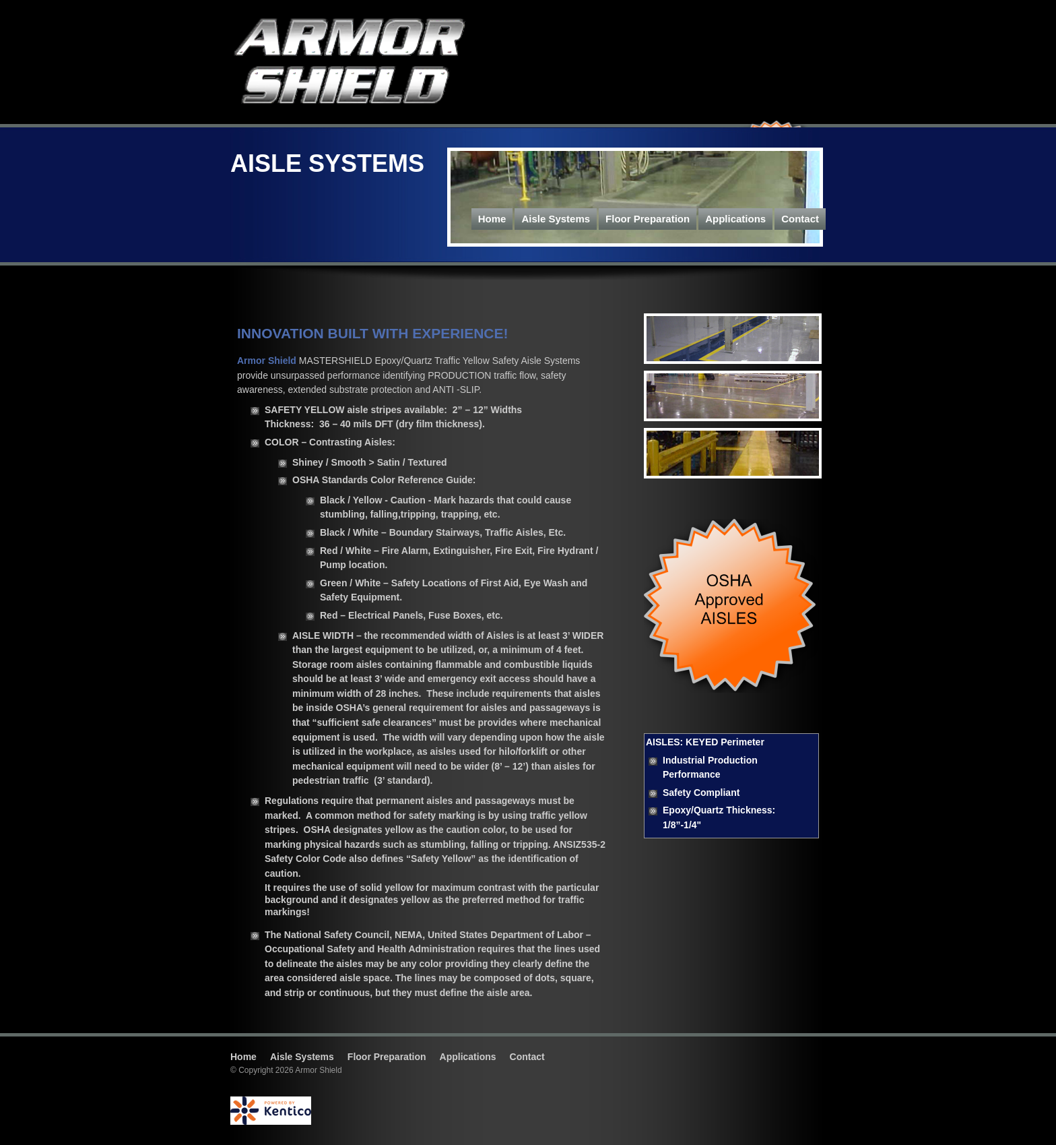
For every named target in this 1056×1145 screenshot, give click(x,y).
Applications (735, 218)
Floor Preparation (647, 218)
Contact (800, 218)
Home (492, 218)
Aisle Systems (555, 218)
